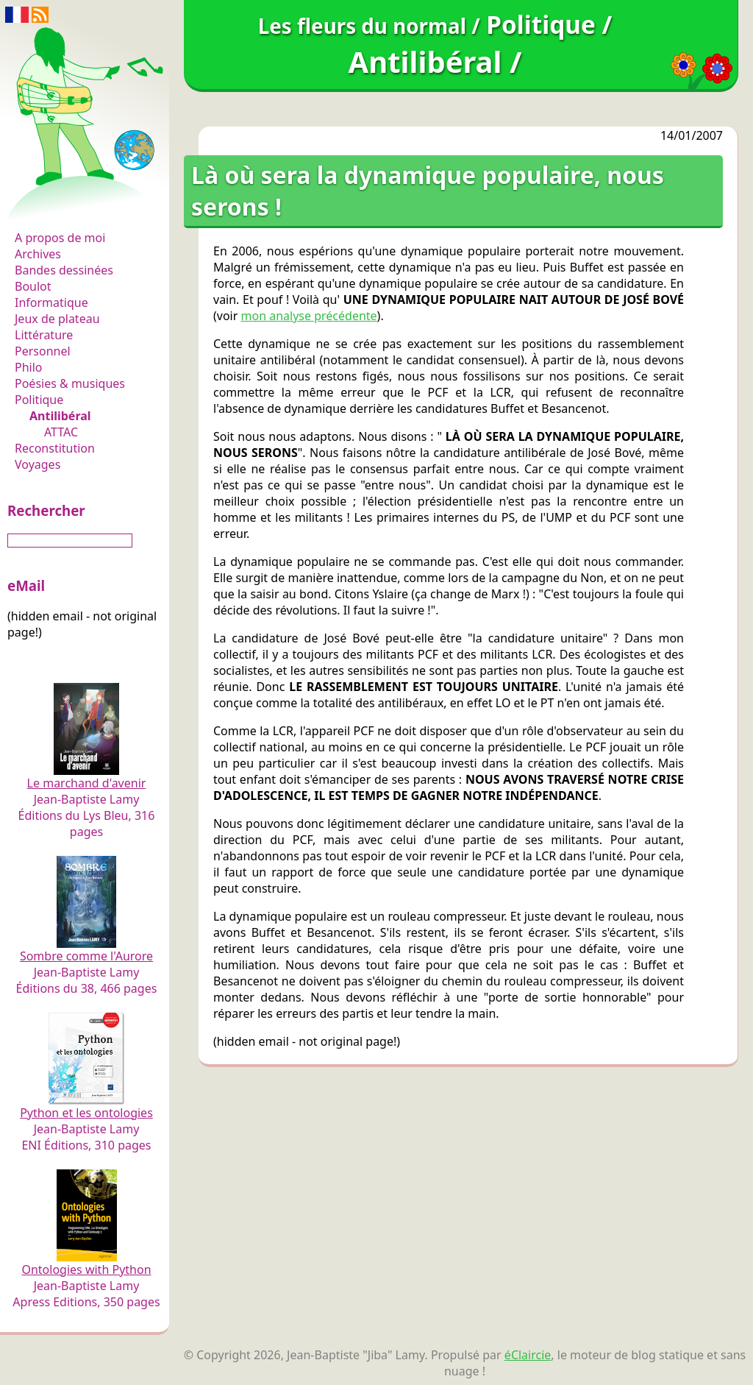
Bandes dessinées (64, 270)
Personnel (43, 351)
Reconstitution (55, 448)
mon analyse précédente (309, 316)
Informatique (51, 302)
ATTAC (61, 432)
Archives (38, 254)
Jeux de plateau (57, 319)
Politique (39, 400)
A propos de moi (60, 238)
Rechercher (46, 510)
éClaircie (528, 1355)
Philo (29, 367)
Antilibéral (60, 416)
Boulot (33, 286)
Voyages (37, 464)
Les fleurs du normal (77, 207)
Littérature (44, 335)
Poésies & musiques (70, 383)
